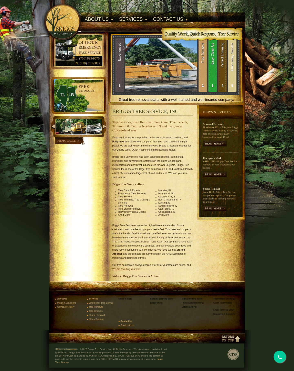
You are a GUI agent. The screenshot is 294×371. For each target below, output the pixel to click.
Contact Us (168, 19)
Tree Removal (96, 307)
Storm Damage (96, 319)
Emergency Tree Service (101, 303)
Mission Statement (66, 303)
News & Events (217, 112)
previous (53, 126)
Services (131, 19)
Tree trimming (96, 311)
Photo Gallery (68, 140)
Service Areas (127, 325)
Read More (215, 208)
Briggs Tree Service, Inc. (65, 16)
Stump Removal (97, 315)
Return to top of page (230, 338)
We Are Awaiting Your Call (126, 269)
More (215, 143)
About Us (97, 19)
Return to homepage (66, 349)
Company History (65, 307)
